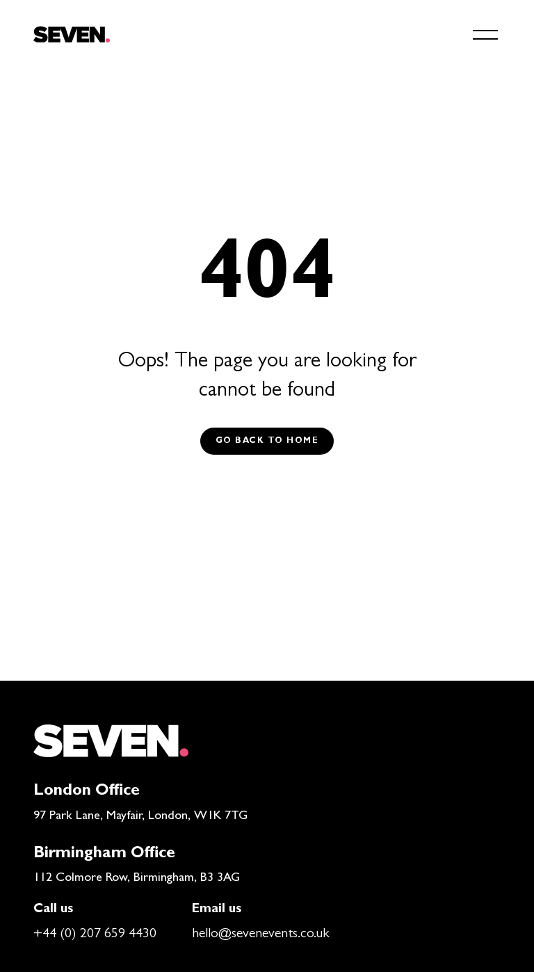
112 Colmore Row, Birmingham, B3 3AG (136, 879)
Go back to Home (267, 441)
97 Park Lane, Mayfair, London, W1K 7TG (140, 817)
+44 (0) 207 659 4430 (94, 934)
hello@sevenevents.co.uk (261, 934)
